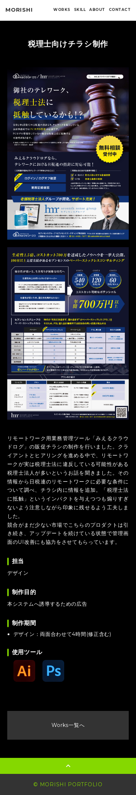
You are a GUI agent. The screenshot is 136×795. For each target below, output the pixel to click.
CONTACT (120, 9)
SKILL (80, 9)
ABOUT (97, 9)
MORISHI (19, 9)
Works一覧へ (68, 725)
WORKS (61, 9)
